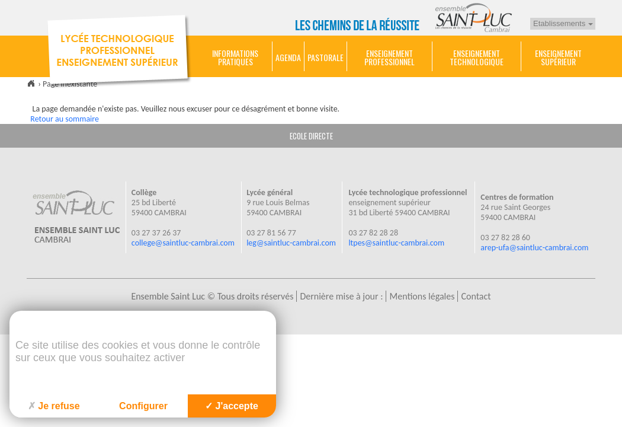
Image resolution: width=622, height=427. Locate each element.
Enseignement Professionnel (389, 57)
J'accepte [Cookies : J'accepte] (231, 406)
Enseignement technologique (477, 57)
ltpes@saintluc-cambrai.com (396, 243)
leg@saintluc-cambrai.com (291, 243)
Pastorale (325, 57)
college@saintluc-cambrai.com (183, 243)
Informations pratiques (235, 57)
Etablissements (563, 23)
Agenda (288, 57)
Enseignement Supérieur (558, 57)
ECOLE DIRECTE (311, 136)
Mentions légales (421, 296)
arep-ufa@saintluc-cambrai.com (534, 248)
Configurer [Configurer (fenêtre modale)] (143, 406)
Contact (475, 296)
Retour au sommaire (64, 119)
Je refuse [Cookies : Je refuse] (53, 406)
